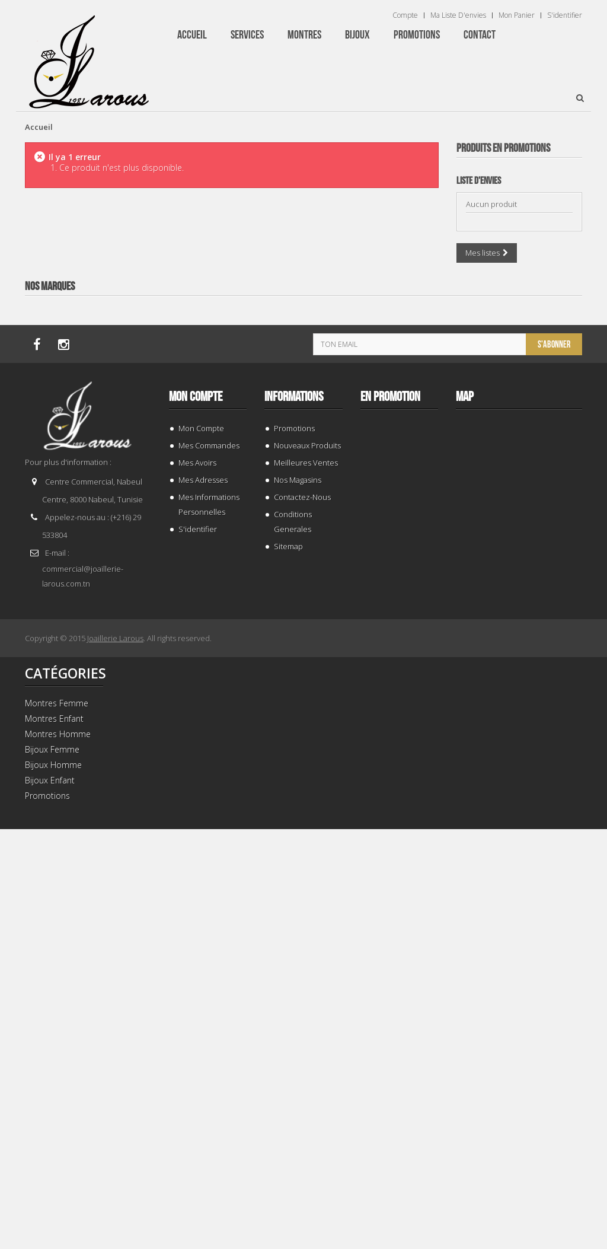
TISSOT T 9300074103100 (519, 1149)
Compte (405, 15)
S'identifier (564, 15)
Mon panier (517, 15)
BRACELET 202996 (519, 893)
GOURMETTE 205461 (519, 382)
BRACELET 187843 (519, 637)
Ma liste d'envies (458, 15)
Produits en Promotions (503, 148)
